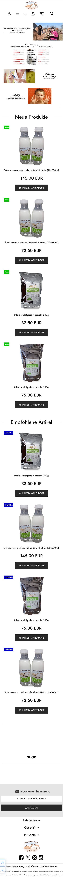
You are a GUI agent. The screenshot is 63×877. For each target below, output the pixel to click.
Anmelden (31, 808)
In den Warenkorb (33, 187)
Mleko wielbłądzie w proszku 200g (31, 314)
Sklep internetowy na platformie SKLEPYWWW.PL (31, 866)
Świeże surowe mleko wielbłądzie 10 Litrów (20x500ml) (31, 170)
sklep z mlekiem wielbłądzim (20, 871)
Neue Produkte (31, 116)
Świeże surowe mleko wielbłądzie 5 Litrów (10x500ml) (31, 242)
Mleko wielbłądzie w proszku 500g (31, 386)
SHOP (31, 757)
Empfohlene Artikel (31, 422)
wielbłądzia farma (22, 875)
